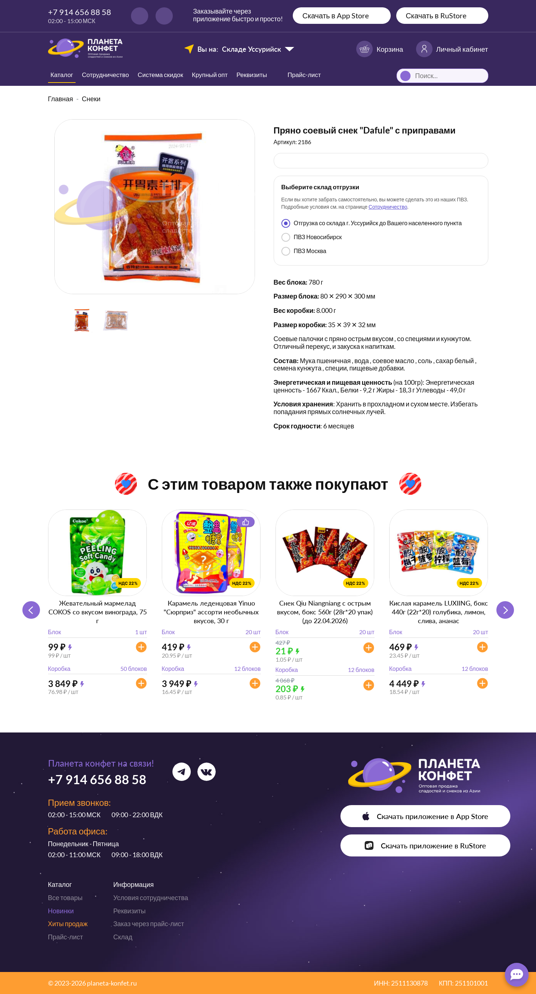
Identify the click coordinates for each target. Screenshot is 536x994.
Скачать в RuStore (436, 15)
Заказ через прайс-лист (148, 924)
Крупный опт (209, 74)
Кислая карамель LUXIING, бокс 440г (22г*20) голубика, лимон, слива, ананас (438, 612)
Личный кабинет (452, 49)
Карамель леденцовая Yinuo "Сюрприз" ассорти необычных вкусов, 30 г (211, 612)
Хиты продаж (68, 924)
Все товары (65, 897)
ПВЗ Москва (304, 251)
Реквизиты (252, 74)
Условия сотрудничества (150, 897)
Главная (60, 99)
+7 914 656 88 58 (79, 12)
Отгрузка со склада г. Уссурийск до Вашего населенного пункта (371, 223)
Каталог (62, 74)
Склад (122, 937)
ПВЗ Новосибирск (311, 237)
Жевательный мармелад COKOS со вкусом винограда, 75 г (97, 612)
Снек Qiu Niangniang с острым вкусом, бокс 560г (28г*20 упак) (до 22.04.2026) (325, 612)
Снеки (91, 99)
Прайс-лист (65, 937)
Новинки (61, 911)
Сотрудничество (105, 74)
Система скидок (160, 74)
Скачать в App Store (335, 15)
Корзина (379, 49)
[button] (505, 610)
